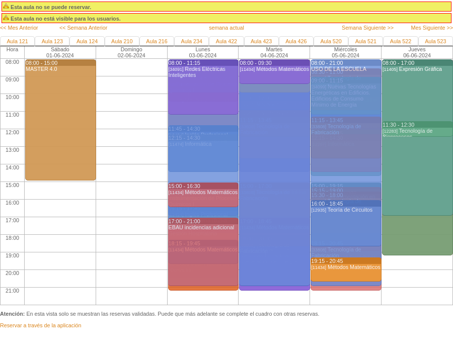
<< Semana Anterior (83, 28)
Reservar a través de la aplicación (40, 325)
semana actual (226, 28)
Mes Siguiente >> (432, 28)
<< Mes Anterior (19, 28)
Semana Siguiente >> (368, 28)
